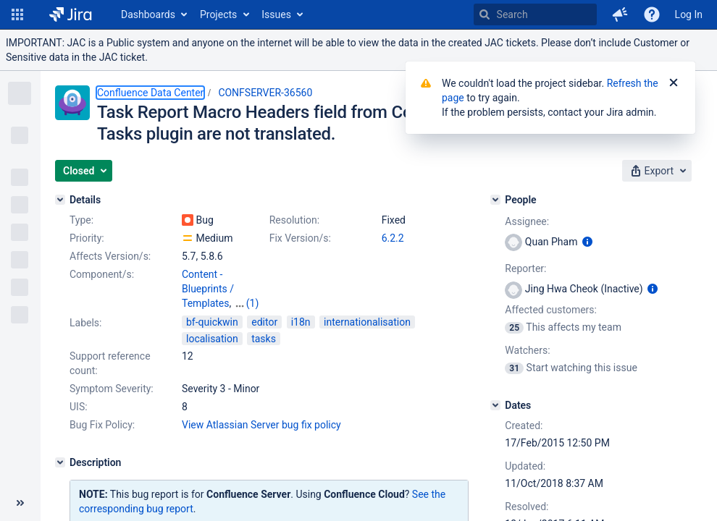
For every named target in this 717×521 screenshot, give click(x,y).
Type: (81, 220)
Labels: (85, 323)
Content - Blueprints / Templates (208, 288)
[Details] (60, 200)
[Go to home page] (70, 14)
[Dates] (495, 405)
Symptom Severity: (112, 388)
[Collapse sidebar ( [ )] (20, 503)
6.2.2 (393, 238)
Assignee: (527, 221)
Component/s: (102, 274)
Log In (689, 14)
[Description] (60, 462)
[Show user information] (587, 241)
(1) (252, 303)
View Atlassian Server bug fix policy (261, 425)
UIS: (79, 406)
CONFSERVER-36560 (265, 92)
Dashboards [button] (148, 14)
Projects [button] (218, 14)
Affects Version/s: (110, 256)
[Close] (673, 83)
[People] (495, 200)
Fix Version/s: (300, 238)
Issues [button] (276, 14)
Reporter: (525, 268)
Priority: (87, 238)
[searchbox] (535, 14)
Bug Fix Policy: (102, 425)
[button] (17, 14)
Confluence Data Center (150, 92)
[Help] (652, 14)
